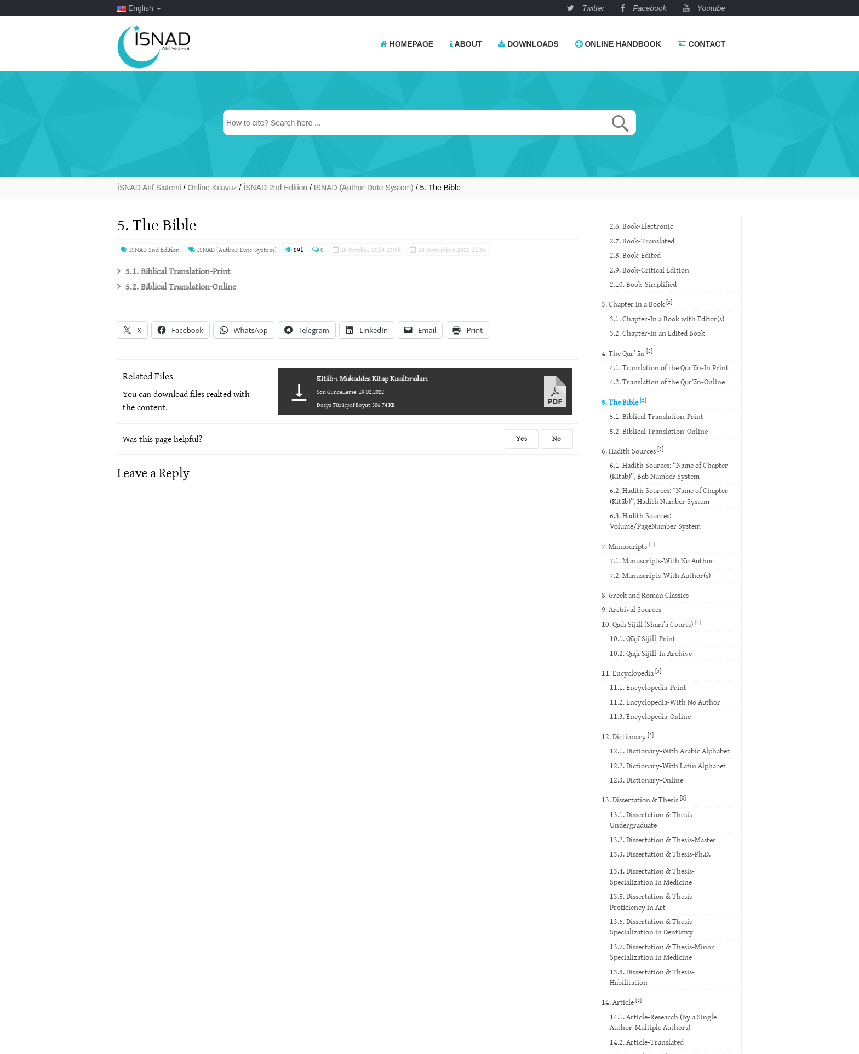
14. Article (622, 1001)
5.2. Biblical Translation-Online (180, 286)
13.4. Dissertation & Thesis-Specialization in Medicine (652, 876)
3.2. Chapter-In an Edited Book (657, 332)
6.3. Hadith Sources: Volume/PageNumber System (655, 520)
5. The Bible (624, 401)
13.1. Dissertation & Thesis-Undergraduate (652, 819)
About (466, 43)
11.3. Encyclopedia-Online (650, 716)
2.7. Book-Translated (642, 240)
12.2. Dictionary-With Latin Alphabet (668, 765)
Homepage (407, 43)
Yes (521, 438)
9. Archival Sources (631, 609)
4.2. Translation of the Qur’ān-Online (667, 381)
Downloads (528, 43)
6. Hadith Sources (632, 450)
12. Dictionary (628, 736)
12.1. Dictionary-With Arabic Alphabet (670, 750)
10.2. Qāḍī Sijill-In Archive (651, 653)
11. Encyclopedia (631, 672)
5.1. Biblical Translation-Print (178, 270)
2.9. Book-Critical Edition (649, 269)
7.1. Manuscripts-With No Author (662, 560)
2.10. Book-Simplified (643, 284)
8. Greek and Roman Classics (645, 595)
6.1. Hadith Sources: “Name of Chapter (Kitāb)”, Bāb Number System (669, 470)
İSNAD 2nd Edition (150, 249)
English (139, 8)
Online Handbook (618, 43)
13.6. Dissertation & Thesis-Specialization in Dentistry (652, 926)
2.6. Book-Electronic (641, 225)
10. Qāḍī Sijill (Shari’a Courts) (651, 624)
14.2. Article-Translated (647, 1041)
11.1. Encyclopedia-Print (648, 687)
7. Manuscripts (628, 546)
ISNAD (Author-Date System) (232, 249)
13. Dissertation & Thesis (644, 799)
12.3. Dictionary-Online (646, 779)
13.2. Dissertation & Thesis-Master (663, 839)
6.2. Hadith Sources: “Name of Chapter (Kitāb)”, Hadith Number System (669, 495)
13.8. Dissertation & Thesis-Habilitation (652, 977)
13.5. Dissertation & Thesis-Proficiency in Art (652, 901)
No (556, 438)
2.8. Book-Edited (635, 255)
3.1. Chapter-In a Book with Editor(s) (667, 318)
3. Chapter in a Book (637, 303)
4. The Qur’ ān (627, 352)
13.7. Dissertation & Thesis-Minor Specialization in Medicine (662, 951)
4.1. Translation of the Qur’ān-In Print (669, 367)
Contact (701, 43)
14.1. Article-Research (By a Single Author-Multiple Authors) (663, 1022)
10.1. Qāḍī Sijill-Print (642, 638)
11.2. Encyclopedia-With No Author (665, 701)
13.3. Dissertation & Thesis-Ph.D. (660, 853)
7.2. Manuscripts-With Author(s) (660, 575)
